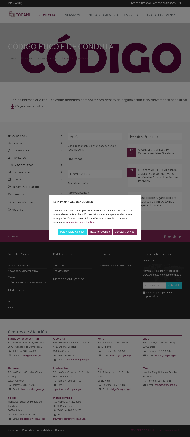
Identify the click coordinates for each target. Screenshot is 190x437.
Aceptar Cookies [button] (124, 231)
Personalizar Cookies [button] (72, 231)
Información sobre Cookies (80, 222)
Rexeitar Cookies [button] (100, 231)
